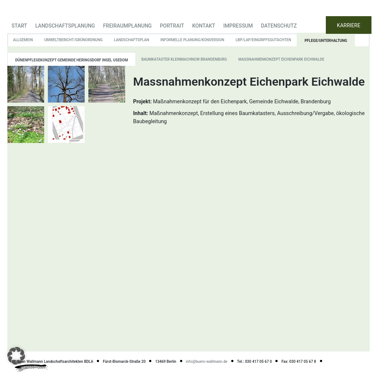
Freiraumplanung (127, 26)
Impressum (238, 26)
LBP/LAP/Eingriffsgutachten (263, 40)
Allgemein (23, 40)
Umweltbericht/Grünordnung (73, 40)
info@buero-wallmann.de (207, 362)
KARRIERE (348, 25)
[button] (16, 356)
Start (19, 26)
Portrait (172, 26)
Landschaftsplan (131, 40)
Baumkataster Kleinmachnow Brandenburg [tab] (184, 59)
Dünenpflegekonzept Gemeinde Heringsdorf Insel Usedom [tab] (71, 60)
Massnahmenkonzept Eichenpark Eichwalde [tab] (281, 59)
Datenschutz (279, 26)
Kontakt (203, 26)
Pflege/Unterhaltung (325, 41)
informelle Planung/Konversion (192, 40)
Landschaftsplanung (65, 26)
